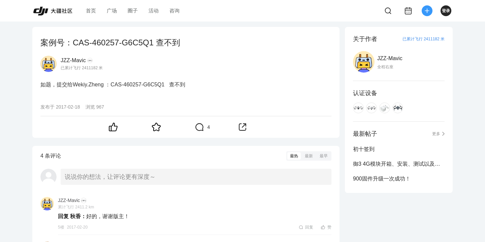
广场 (112, 10)
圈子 (133, 10)
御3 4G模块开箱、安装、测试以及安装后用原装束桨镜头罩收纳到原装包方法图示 (399, 164)
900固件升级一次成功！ (382, 179)
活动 (154, 10)
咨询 (174, 10)
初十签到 (364, 149)
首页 (91, 10)
